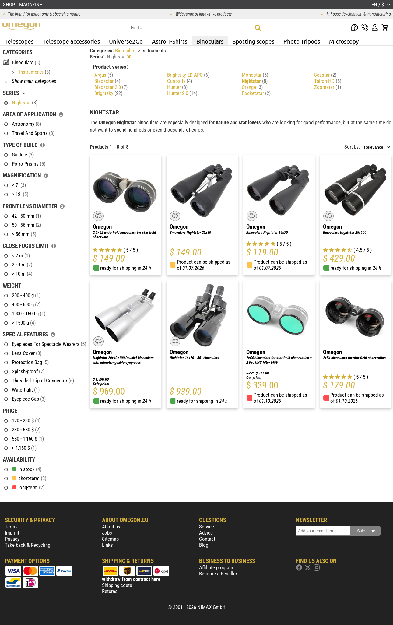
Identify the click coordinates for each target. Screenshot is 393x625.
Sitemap (110, 539)
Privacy (12, 539)
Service (206, 527)
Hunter (177, 87)
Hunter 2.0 (182, 93)
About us (111, 527)
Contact (207, 539)
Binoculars (209, 41)
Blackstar (107, 81)
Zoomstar (327, 87)
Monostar (255, 75)
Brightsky (108, 93)
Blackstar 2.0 (111, 87)
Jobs (107, 533)
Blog (203, 545)
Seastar (325, 75)
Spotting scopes (253, 41)
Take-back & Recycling (27, 545)
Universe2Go (126, 41)
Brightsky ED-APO (188, 75)
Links (107, 545)
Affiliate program (216, 567)
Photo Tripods (301, 41)
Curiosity (179, 81)
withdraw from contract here (131, 579)
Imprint (12, 533)
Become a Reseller (218, 574)
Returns (110, 591)
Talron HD (327, 81)
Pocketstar (256, 93)
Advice (206, 533)
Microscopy (344, 41)
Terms (11, 527)
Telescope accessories (71, 41)
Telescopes (19, 41)
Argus (103, 75)
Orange (252, 87)
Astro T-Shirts (169, 41)
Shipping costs (117, 585)
